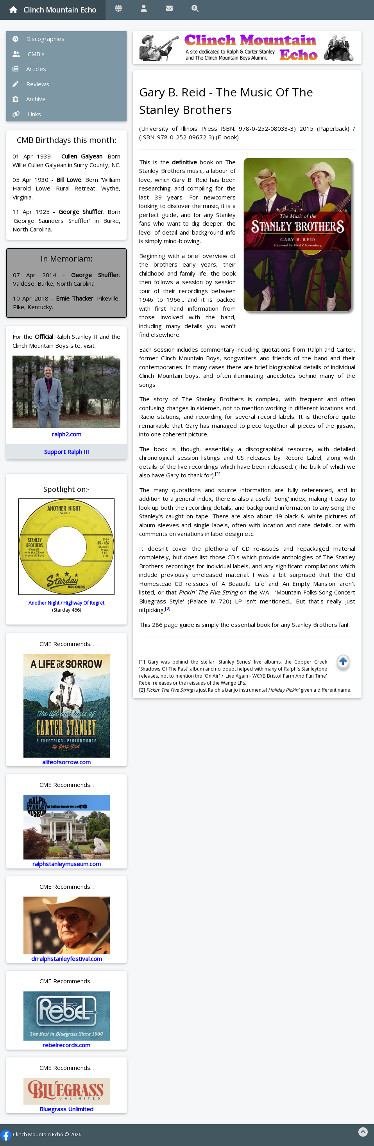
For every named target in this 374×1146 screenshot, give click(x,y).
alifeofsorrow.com (66, 762)
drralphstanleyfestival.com (66, 959)
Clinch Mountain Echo (52, 9)
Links (27, 114)
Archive (29, 99)
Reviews (31, 84)
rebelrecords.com (66, 1045)
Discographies (38, 39)
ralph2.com (66, 434)
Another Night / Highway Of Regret (66, 603)
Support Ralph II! (66, 452)
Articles (29, 69)
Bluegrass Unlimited (66, 1109)
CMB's (29, 54)
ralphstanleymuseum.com (66, 864)
